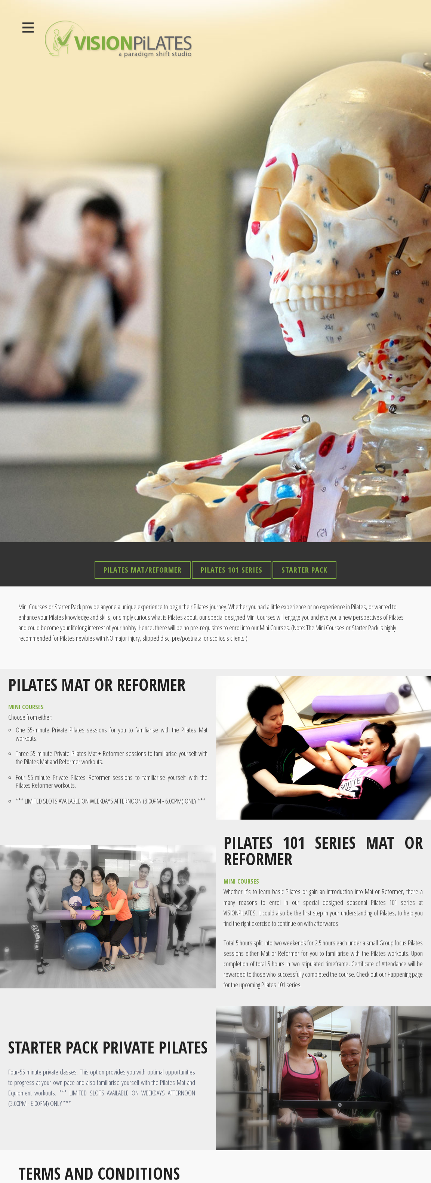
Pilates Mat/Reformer (143, 469)
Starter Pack (304, 469)
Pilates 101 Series (231, 469)
